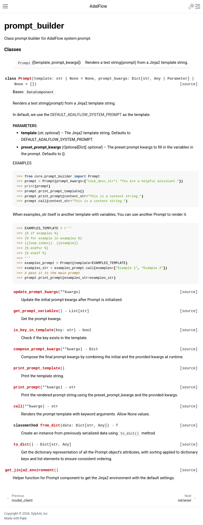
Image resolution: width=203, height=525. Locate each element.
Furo (23, 518)
